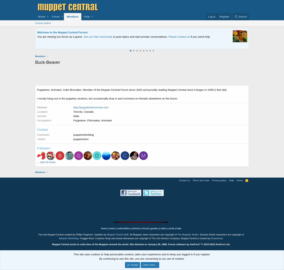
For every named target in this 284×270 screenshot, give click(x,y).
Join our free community (97, 36)
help (178, 228)
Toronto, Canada (83, 111)
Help (87, 16)
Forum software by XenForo (199, 244)
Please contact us (179, 36)
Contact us (184, 180)
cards (171, 228)
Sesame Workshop (69, 238)
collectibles (123, 228)
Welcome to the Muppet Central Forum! (62, 32)
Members (73, 16)
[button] (47, 16)
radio (163, 228)
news (112, 228)
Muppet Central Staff (117, 234)
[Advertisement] (142, 76)
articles (136, 228)
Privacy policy (219, 180)
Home (41, 16)
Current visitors (43, 23)
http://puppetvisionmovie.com (90, 107)
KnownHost (217, 238)
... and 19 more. (46, 162)
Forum (56, 16)
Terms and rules (201, 180)
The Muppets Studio (187, 234)
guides (154, 228)
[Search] (241, 16)
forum (145, 228)
